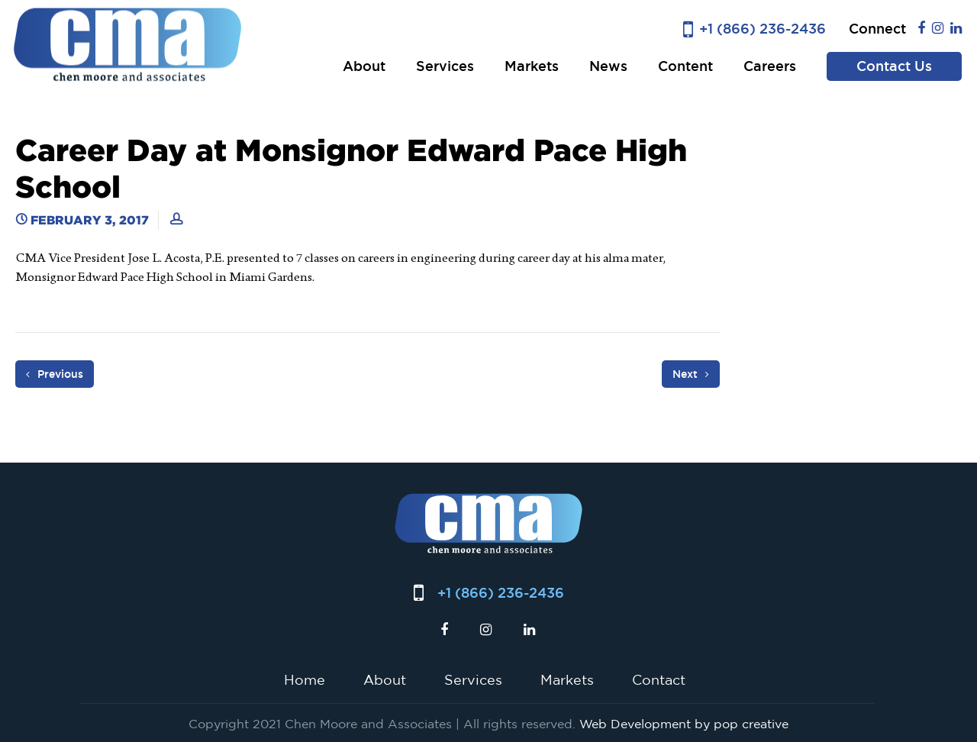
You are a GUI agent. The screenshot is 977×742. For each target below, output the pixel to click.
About (364, 66)
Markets (532, 66)
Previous (54, 374)
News (608, 66)
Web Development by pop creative (683, 724)
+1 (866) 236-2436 (762, 28)
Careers (769, 66)
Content (685, 66)
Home (304, 679)
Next (690, 374)
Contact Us (894, 66)
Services (445, 66)
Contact (658, 679)
